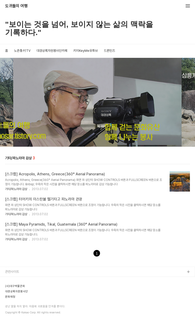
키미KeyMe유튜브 (85, 51)
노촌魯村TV (22, 51)
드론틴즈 (109, 51)
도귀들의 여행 (16, 6)
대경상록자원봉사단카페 (52, 51)
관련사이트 (12, 272)
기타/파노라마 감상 (16, 189)
